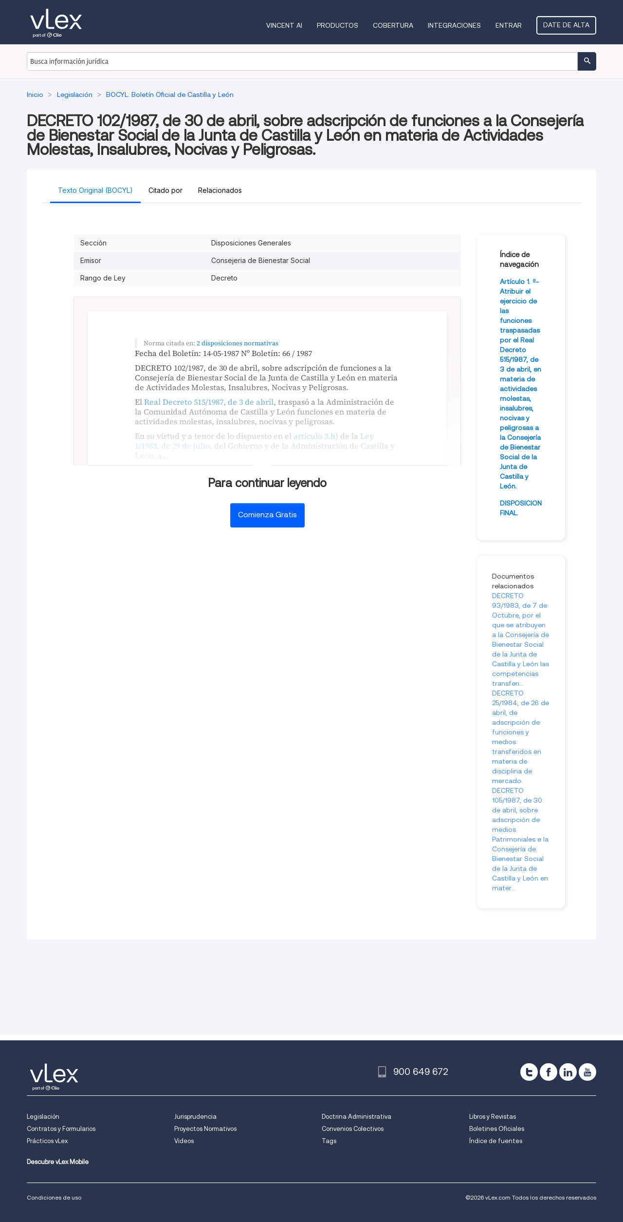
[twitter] (529, 1072)
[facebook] (548, 1072)
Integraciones (454, 25)
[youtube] (587, 1072)
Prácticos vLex (47, 1141)
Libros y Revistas (492, 1116)
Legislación (43, 1116)
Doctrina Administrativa (356, 1116)
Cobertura (393, 25)
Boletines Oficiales (496, 1128)
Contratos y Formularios (61, 1128)
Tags (329, 1141)
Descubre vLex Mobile (58, 1162)
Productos (337, 25)
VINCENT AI (284, 25)
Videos (184, 1141)
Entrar (508, 25)
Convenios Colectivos (353, 1128)
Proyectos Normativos (205, 1128)
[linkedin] (568, 1072)
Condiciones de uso (54, 1197)
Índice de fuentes (495, 1141)
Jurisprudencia (195, 1116)
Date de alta (566, 25)
